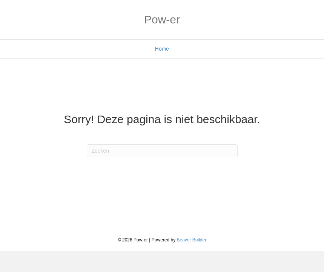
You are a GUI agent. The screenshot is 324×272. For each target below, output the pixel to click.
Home (162, 49)
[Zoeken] (162, 150)
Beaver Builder (192, 240)
